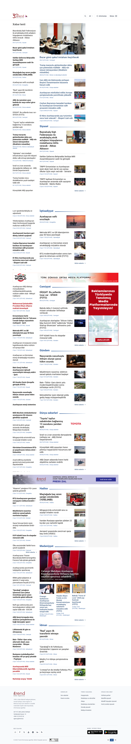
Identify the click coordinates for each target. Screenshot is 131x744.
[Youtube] (28, 732)
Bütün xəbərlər (79, 191)
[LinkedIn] (37, 732)
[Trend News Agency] (19, 693)
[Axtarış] (85, 16)
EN (108, 740)
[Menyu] (113, 16)
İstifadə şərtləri (105, 695)
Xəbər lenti (19, 24)
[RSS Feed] (42, 732)
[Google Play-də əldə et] (111, 732)
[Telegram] (33, 732)
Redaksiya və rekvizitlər (88, 698)
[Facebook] (20, 732)
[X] (24, 732)
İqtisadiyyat (46, 210)
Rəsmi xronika (65, 698)
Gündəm (45, 350)
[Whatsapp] (15, 732)
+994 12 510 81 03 (19, 716)
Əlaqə (83, 701)
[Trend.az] (20, 16)
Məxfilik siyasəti (106, 698)
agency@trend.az (18, 718)
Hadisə (44, 488)
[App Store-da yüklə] (95, 732)
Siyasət (44, 126)
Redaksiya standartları (88, 704)
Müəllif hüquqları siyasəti (109, 701)
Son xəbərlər (64, 695)
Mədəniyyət (46, 546)
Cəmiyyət (45, 286)
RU (115, 740)
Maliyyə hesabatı (86, 710)
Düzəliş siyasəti (85, 707)
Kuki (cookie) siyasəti (107, 704)
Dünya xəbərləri (49, 412)
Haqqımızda (84, 695)
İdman (43, 625)
